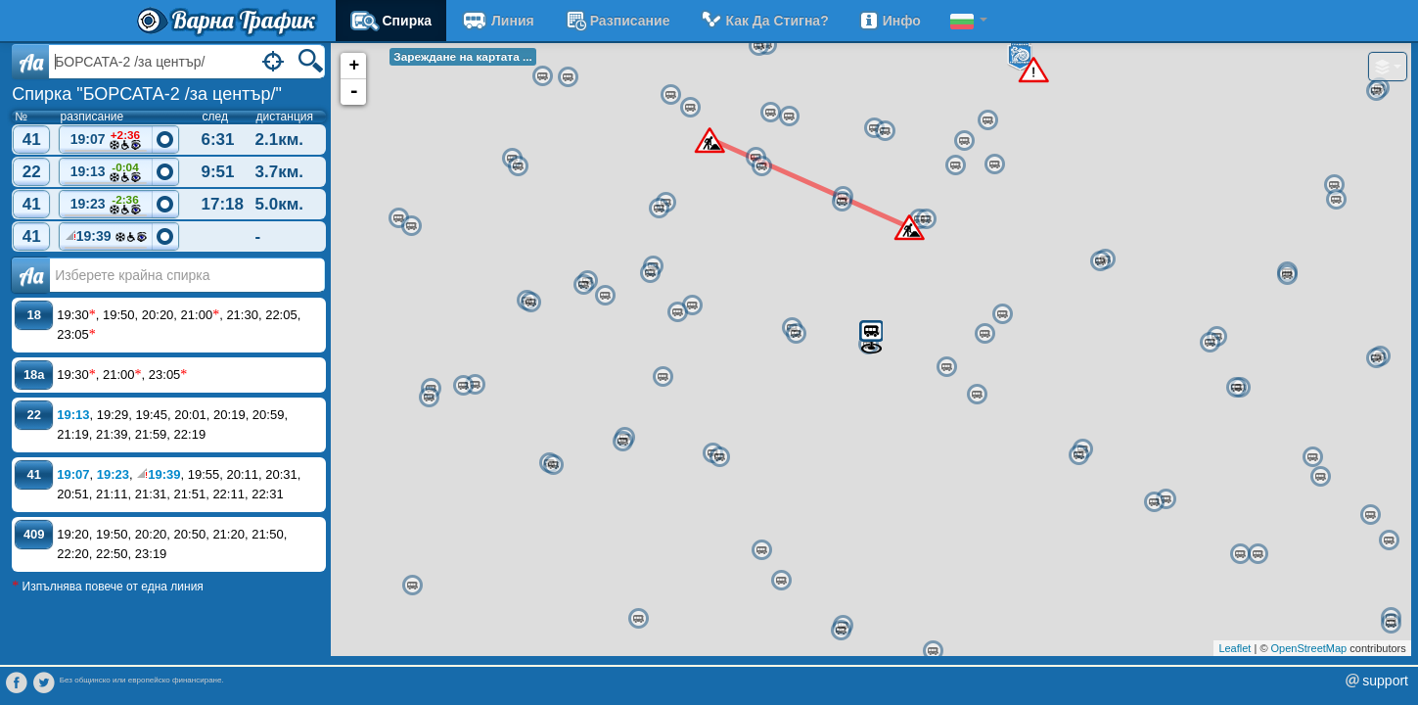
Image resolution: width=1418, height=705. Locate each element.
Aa (31, 61)
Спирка (391, 20)
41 (32, 139)
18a (34, 374)
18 (34, 314)
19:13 (106, 173)
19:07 (106, 140)
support (1385, 680)
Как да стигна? (763, 20)
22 (32, 172)
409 (34, 534)
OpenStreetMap (1309, 648)
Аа (31, 275)
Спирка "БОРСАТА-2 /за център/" (147, 94)
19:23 (106, 205)
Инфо (889, 20)
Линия (497, 20)
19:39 (106, 239)
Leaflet (1234, 648)
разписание (617, 20)
